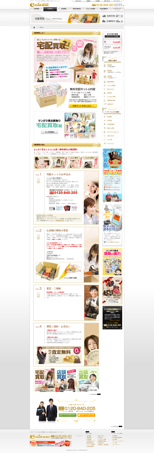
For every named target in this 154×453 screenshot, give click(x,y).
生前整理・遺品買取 (103, 444)
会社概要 (97, 1)
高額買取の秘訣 (102, 441)
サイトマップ (118, 1)
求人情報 (109, 120)
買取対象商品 (77, 9)
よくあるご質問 (111, 96)
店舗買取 (109, 65)
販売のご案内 (110, 128)
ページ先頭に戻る (93, 394)
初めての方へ (77, 1)
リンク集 (109, 139)
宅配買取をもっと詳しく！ (113, 187)
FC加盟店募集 (110, 124)
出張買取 (63, 9)
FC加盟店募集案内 (117, 437)
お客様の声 (110, 104)
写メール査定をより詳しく (113, 242)
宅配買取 (50, 9)
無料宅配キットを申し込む (113, 189)
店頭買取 (36, 9)
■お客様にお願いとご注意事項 (45, 215)
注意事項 (88, 1)
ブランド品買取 (90, 9)
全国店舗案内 (104, 9)
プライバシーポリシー (113, 132)
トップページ (117, 9)
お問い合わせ (107, 1)
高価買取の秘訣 (60, 220)
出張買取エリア (91, 441)
